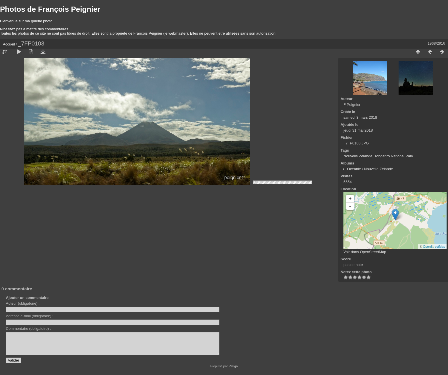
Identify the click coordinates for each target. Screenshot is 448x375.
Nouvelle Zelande (378, 169)
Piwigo (233, 370)
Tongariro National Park (393, 156)
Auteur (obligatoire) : (23, 303)
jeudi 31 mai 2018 (358, 130)
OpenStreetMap (434, 246)
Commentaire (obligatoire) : (28, 328)
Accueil (9, 44)
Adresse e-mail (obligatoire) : (29, 316)
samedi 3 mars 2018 (360, 117)
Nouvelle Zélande (357, 156)
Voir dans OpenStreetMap (364, 252)
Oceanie (354, 169)
